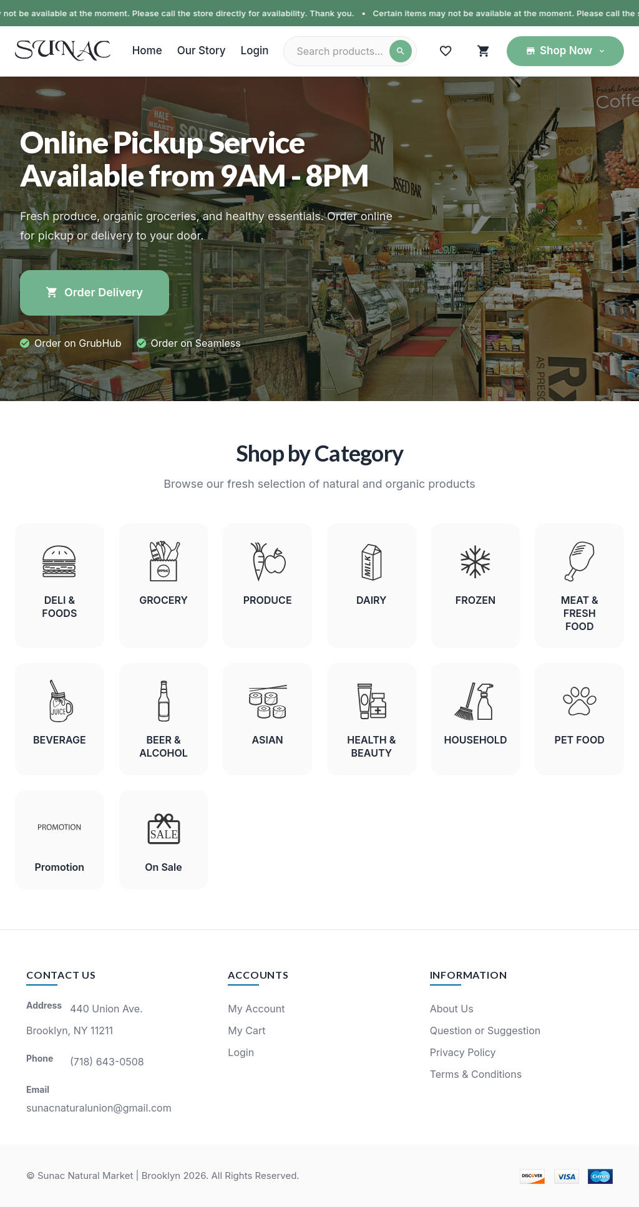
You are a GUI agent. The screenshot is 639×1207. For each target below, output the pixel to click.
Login (255, 50)
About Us (452, 1008)
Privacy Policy (463, 1052)
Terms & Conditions (476, 1074)
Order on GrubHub (78, 343)
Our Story (201, 50)
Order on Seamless (196, 343)
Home (147, 50)
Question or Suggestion (485, 1030)
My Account (256, 1008)
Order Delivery (94, 292)
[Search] (400, 51)
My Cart (246, 1030)
